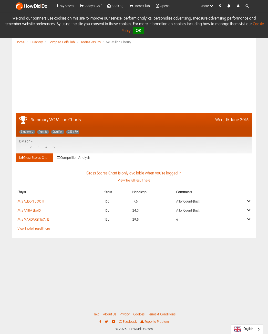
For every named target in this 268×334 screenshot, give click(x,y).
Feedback (128, 321)
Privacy (125, 314)
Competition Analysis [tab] (73, 158)
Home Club (140, 6)
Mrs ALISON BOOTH (31, 201)
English (243, 329)
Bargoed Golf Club (62, 42)
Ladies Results (91, 42)
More (207, 6)
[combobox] (247, 329)
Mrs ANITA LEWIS (29, 210)
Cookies (138, 314)
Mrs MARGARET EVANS (33, 219)
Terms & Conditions (161, 314)
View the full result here (34, 228)
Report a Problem (154, 321)
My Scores (65, 6)
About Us (109, 314)
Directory (37, 42)
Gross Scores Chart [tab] (34, 158)
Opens (162, 6)
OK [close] (138, 30)
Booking (115, 6)
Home (20, 42)
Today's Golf (90, 6)
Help (96, 314)
